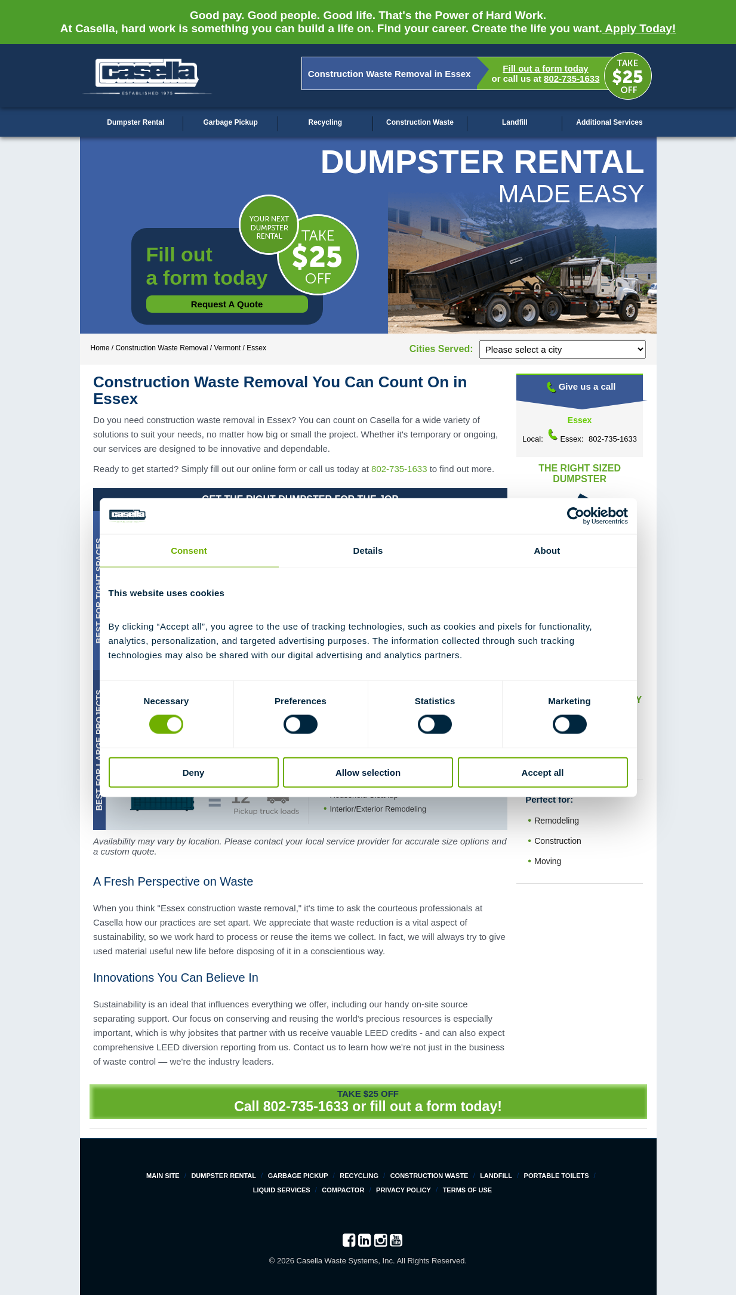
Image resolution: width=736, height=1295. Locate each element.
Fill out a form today (545, 68)
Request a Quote (227, 304)
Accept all (543, 772)
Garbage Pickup (230, 122)
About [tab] (547, 550)
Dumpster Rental (135, 122)
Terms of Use (467, 1190)
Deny (194, 772)
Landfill (515, 122)
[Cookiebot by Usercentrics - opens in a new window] (575, 516)
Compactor (343, 1190)
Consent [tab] (189, 550)
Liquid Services (281, 1190)
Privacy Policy (403, 1190)
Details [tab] (368, 550)
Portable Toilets (556, 1175)
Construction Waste (420, 122)
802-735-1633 (571, 78)
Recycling (325, 122)
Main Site (163, 1175)
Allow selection (368, 772)
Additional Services (609, 122)
